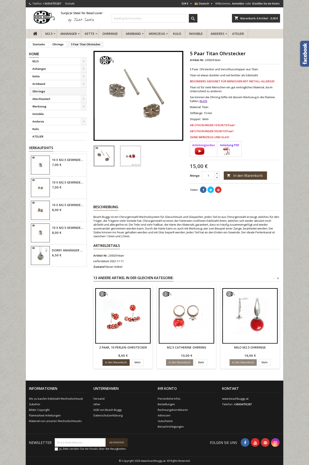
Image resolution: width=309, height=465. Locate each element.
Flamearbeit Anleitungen (45, 415)
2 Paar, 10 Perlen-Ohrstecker (123, 347)
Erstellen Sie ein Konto (266, 3)
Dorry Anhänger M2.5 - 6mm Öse (68, 250)
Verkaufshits (41, 147)
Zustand (99, 267)
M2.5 (48, 34)
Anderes (217, 34)
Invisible (196, 34)
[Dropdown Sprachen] (204, 3)
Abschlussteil (41, 99)
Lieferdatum (101, 261)
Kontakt (69, 3)
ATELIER (238, 34)
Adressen (164, 415)
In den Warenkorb (245, 175)
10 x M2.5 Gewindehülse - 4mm (68, 160)
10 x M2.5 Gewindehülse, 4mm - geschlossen (68, 182)
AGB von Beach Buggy (107, 410)
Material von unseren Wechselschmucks (55, 421)
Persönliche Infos (169, 399)
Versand (99, 399)
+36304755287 (52, 3)
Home (34, 54)
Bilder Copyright (39, 410)
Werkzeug (157, 34)
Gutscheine (165, 421)
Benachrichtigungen (171, 426)
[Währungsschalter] (187, 3)
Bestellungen (166, 404)
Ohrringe (110, 34)
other (96, 404)
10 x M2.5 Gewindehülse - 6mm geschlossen (68, 205)
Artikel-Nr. (197, 60)
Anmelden (238, 3)
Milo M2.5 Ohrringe (250, 347)
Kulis (177, 34)
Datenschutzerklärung (108, 415)
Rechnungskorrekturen (173, 410)
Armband (133, 34)
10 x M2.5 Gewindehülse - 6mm (68, 227)
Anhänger (68, 34)
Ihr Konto (167, 388)
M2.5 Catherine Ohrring (186, 347)
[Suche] (154, 18)
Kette (89, 34)
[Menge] (208, 175)
